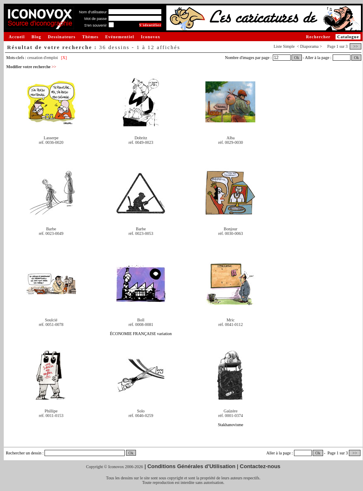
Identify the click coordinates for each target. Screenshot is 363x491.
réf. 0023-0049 (51, 233)
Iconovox (151, 37)
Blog (36, 37)
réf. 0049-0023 (140, 142)
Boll (140, 320)
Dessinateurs (61, 37)
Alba (231, 138)
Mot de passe (95, 19)
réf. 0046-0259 (140, 415)
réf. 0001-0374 (230, 415)
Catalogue (348, 37)
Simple (288, 46)
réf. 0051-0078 (51, 324)
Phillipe (50, 411)
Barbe (51, 229)
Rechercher (318, 37)
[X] (64, 57)
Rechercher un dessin (24, 453)
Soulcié (51, 320)
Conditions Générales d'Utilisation (191, 466)
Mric (231, 320)
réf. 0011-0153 (51, 415)
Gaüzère (230, 411)
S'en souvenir (95, 25)
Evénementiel (119, 37)
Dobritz (140, 138)
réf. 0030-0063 (230, 233)
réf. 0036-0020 (51, 142)
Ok (296, 57)
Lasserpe (51, 138)
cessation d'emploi (42, 57)
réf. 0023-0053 (140, 233)
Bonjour (230, 229)
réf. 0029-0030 (230, 142)
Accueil (17, 37)
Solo (141, 411)
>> (355, 46)
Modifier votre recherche (31, 66)
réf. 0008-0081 (140, 324)
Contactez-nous (260, 466)
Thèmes (90, 37)
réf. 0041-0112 (230, 324)
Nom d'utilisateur (93, 12)
